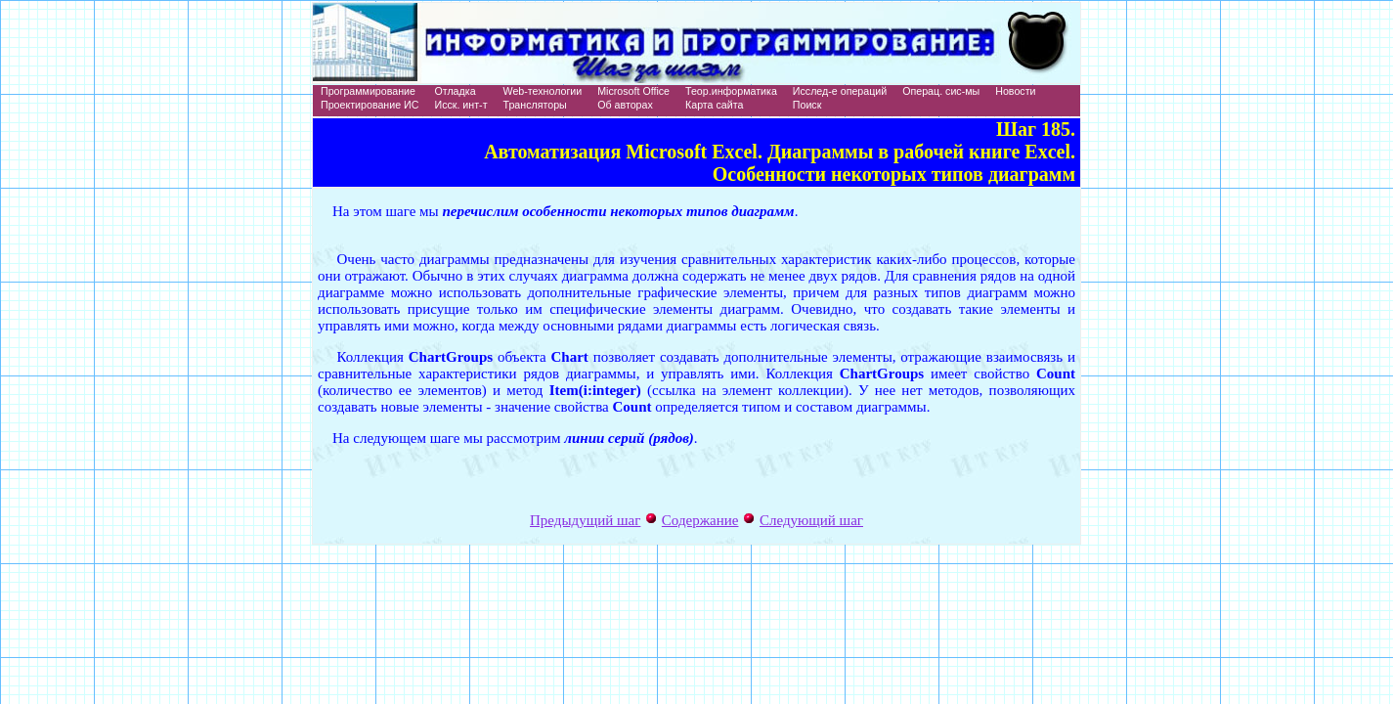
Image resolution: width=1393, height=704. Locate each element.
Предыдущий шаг (585, 520)
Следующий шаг (811, 520)
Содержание (700, 520)
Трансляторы (535, 104)
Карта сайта (714, 104)
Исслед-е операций (840, 91)
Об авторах (625, 104)
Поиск (807, 104)
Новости (1015, 91)
